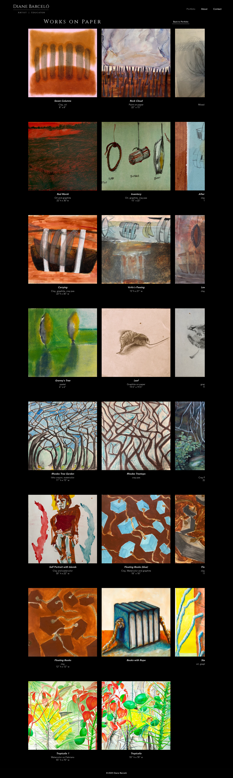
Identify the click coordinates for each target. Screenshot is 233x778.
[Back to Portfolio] (180, 21)
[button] (204, 9)
